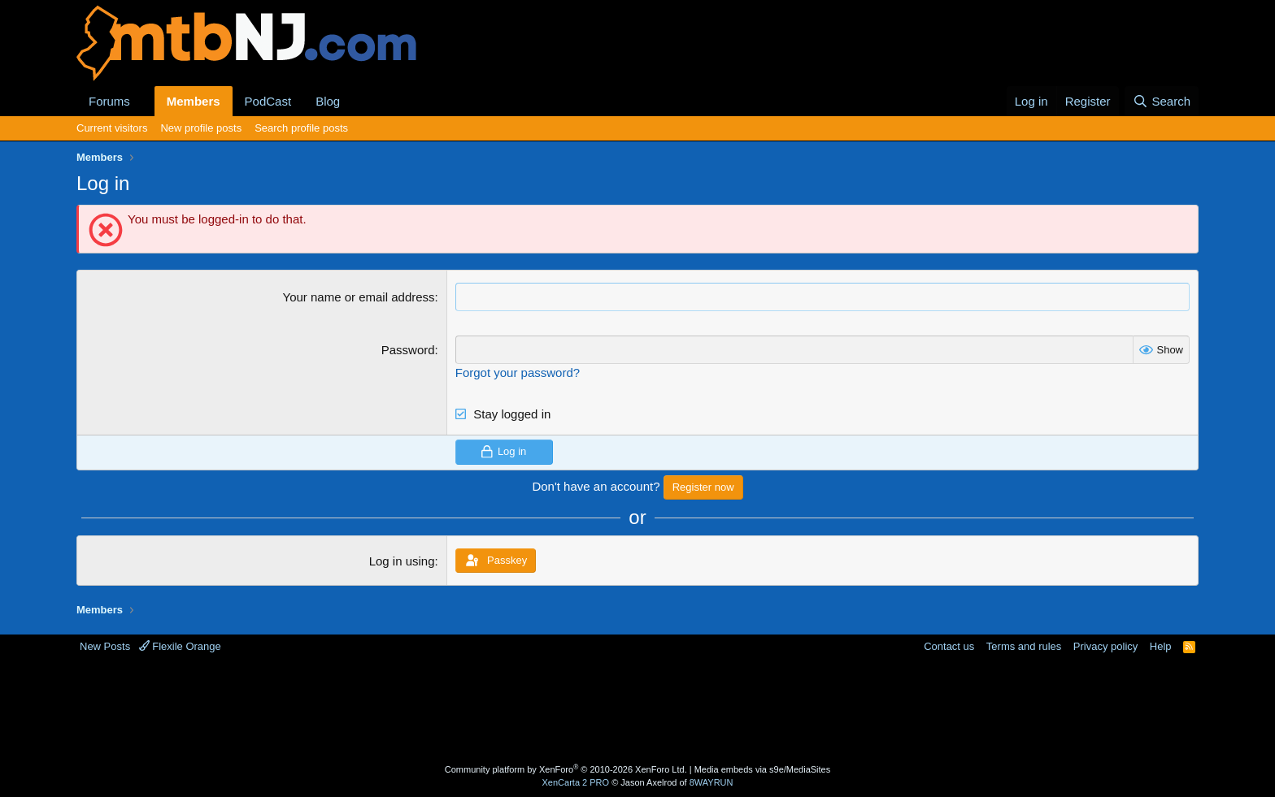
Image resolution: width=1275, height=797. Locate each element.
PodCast (268, 101)
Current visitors (111, 128)
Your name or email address (359, 297)
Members (193, 101)
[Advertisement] (573, 706)
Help (1161, 646)
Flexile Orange (180, 646)
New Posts (105, 646)
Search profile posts (301, 128)
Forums (109, 101)
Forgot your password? (517, 372)
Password (408, 350)
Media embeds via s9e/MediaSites (762, 769)
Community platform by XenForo (566, 769)
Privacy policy (1105, 646)
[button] (143, 101)
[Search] (1162, 101)
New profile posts (201, 128)
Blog (327, 101)
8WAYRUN (711, 782)
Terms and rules (1023, 646)
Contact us (949, 646)
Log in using (402, 561)
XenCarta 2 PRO (576, 782)
